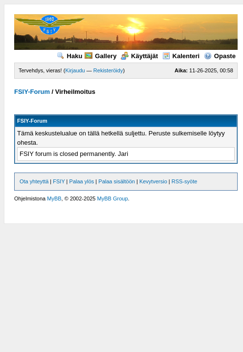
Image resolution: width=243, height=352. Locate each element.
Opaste (220, 56)
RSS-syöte (185, 181)
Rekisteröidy (108, 70)
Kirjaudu (75, 70)
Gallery (100, 56)
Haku (70, 56)
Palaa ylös (81, 181)
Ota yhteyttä (34, 181)
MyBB (54, 198)
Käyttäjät (139, 56)
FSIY (59, 181)
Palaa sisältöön (116, 181)
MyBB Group (112, 198)
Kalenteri (181, 56)
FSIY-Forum (32, 91)
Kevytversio (153, 181)
